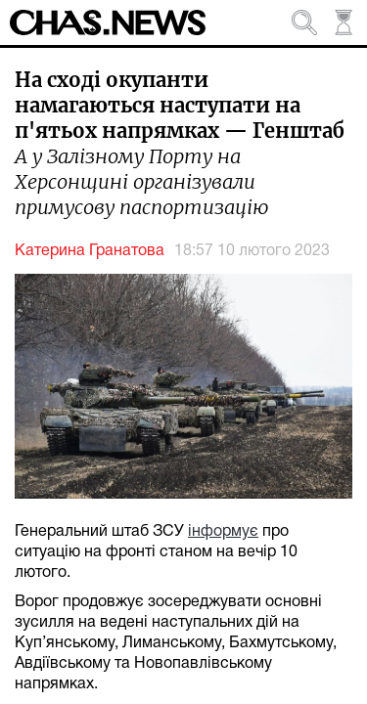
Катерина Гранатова (89, 251)
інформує (223, 532)
